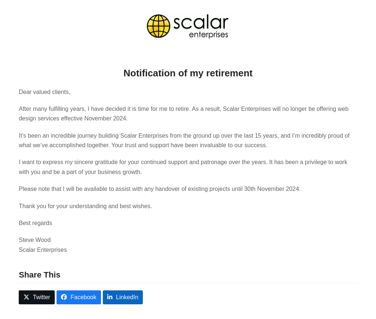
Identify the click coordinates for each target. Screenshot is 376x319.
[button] (37, 297)
